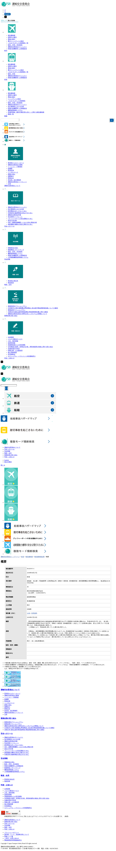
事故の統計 (11, 39)
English (6, 460)
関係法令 (11, 178)
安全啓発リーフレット (15, 217)
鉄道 (5, 79)
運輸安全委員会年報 (14, 215)
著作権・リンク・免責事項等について (16, 834)
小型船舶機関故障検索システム (18, 257)
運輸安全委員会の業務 (15, 165)
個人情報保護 (12, 352)
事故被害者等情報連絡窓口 (13, 840)
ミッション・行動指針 (15, 166)
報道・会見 (8, 284)
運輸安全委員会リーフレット (17, 182)
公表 (28, 613)
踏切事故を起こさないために (17, 211)
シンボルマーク (13, 172)
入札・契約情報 (13, 341)
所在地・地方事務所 (14, 180)
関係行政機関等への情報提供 (17, 48)
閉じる (3, 465)
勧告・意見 (11, 74)
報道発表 (11, 282)
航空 (5, 50)
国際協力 (11, 176)
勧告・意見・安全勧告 (15, 45)
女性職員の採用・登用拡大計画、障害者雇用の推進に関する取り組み (30, 347)
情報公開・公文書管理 (15, 350)
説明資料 (34, 613)
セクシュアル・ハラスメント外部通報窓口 (22, 356)
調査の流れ (11, 174)
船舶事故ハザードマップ (16, 249)
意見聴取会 (11, 354)
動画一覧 (11, 114)
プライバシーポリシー (11, 832)
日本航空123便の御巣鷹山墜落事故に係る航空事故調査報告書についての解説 (33, 308)
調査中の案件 (12, 37)
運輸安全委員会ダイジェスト (17, 47)
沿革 (9, 184)
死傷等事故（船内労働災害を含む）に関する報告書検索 (26, 112)
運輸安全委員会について (12, 185)
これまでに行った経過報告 (16, 101)
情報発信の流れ (13, 248)
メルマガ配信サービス (15, 339)
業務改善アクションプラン (16, 310)
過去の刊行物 (12, 220)
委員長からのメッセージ (16, 163)
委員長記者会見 (13, 281)
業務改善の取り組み (10, 315)
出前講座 (11, 337)
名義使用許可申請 (14, 348)
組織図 (10, 168)
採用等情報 (11, 343)
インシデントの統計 (14, 99)
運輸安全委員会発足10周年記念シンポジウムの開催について (27, 314)
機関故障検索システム (15, 110)
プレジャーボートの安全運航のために (20, 218)
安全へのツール (9, 226)
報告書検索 (11, 35)
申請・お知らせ (9, 358)
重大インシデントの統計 (16, 41)
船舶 (5, 116)
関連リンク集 (8, 836)
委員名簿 (11, 170)
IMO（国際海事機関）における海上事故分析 (22, 222)
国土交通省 (8, 462)
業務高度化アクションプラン (17, 306)
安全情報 (7, 259)
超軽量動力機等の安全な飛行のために (20, 224)
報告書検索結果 (39, 556)
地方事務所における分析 (16, 106)
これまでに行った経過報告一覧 (18, 43)
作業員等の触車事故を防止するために (20, 213)
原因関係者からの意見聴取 (16, 345)
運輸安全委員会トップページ (10, 556)
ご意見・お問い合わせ (11, 838)
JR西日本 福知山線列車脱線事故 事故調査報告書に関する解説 (28, 312)
